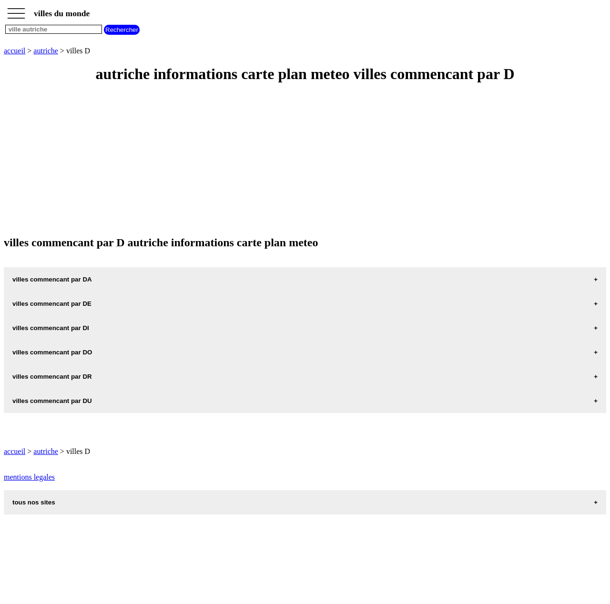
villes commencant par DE (52, 303)
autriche (45, 51)
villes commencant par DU (52, 400)
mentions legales (29, 477)
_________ (16, 10)
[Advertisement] (290, 160)
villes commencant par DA (52, 279)
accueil (14, 51)
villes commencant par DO (52, 352)
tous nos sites (33, 502)
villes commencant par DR (52, 376)
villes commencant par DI (50, 328)
